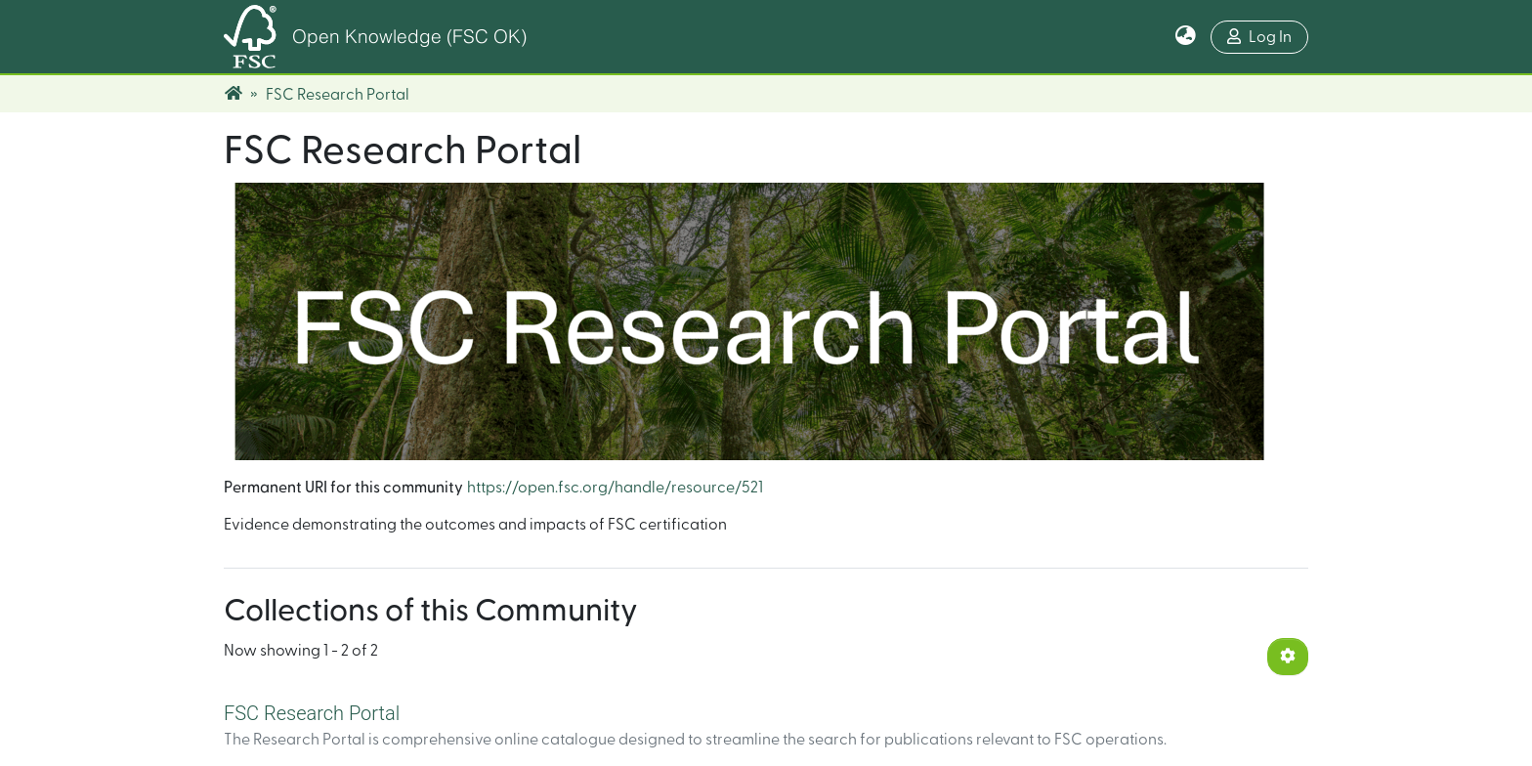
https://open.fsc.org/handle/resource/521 (615, 487)
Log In (1259, 36)
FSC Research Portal (312, 713)
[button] (1186, 37)
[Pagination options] (1287, 656)
